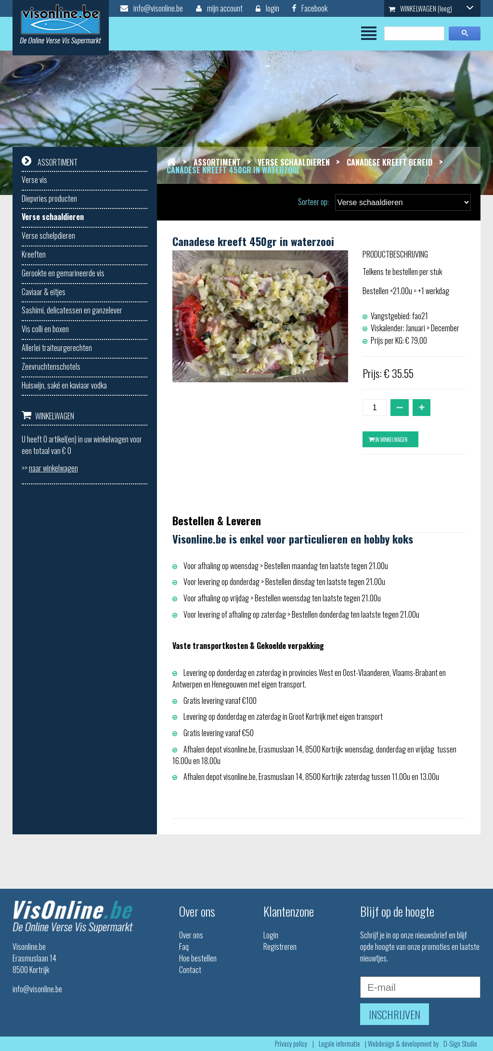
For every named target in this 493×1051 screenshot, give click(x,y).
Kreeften (34, 254)
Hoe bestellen (198, 958)
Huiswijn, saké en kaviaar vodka (64, 385)
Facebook (309, 8)
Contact (190, 969)
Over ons (191, 935)
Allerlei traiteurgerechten (57, 347)
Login (270, 935)
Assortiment (217, 162)
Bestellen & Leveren (216, 520)
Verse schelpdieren (48, 235)
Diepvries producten (49, 198)
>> (50, 468)
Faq (184, 946)
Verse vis (34, 179)
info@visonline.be (151, 8)
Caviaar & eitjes (43, 292)
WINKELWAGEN (431, 8)
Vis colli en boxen (45, 329)
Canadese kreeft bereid (389, 162)
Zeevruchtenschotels (51, 366)
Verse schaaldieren (53, 216)
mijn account (219, 8)
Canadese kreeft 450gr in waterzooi (233, 170)
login (267, 8)
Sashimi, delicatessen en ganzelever (72, 310)
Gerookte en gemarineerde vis (63, 273)
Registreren (280, 946)
